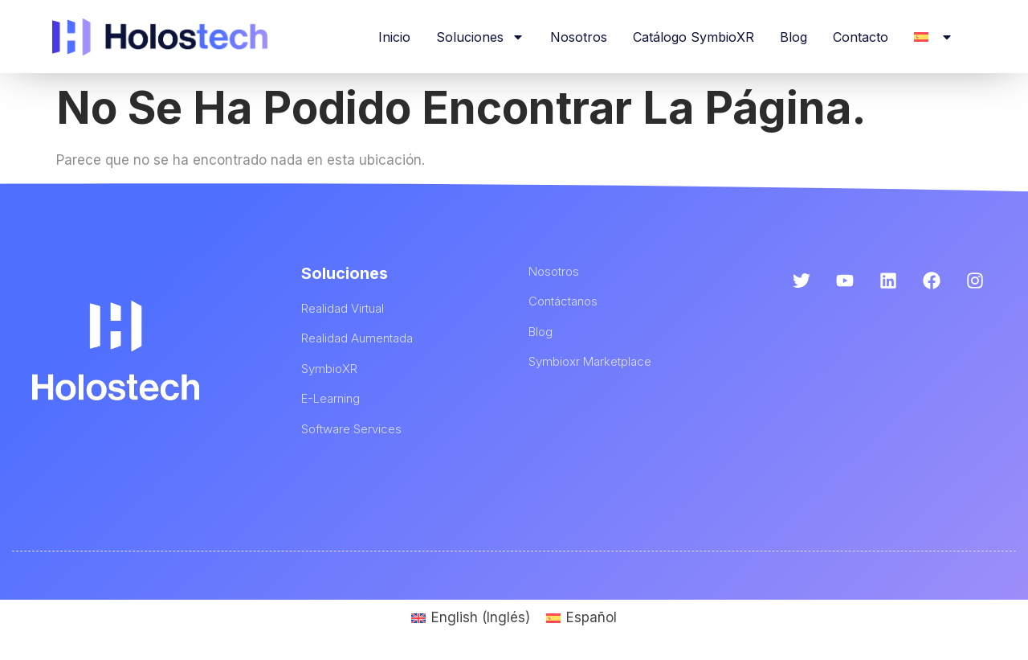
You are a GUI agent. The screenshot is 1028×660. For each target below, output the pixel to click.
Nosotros (578, 37)
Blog (793, 37)
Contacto (860, 37)
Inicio (394, 37)
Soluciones (480, 37)
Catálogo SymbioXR (693, 37)
